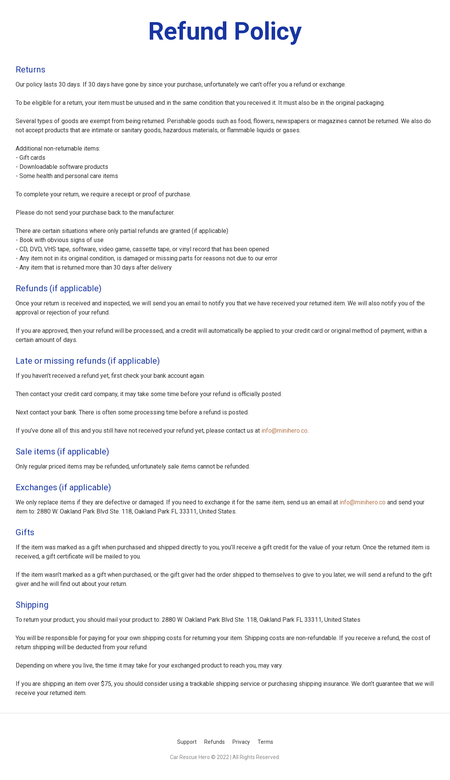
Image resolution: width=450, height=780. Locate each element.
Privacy (241, 742)
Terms (265, 742)
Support (187, 742)
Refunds (214, 742)
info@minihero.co (284, 430)
